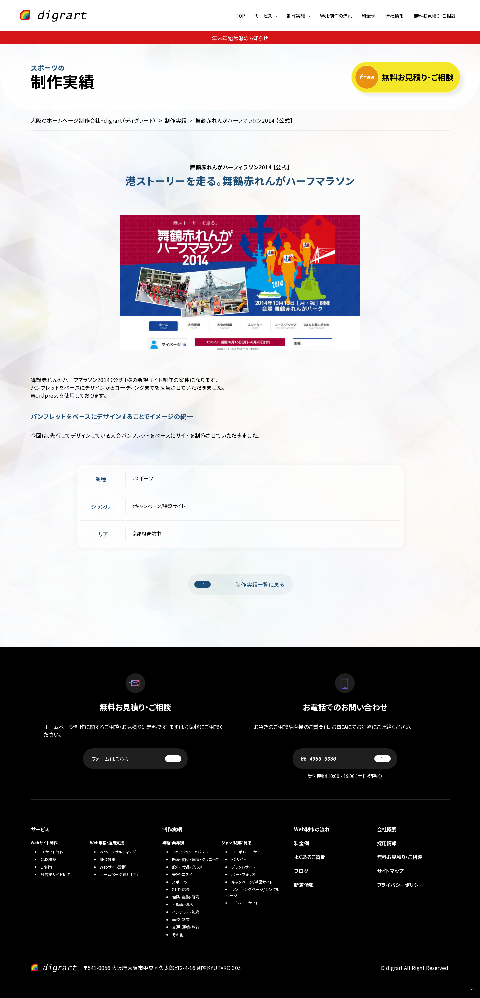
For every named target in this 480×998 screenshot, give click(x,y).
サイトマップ (390, 871)
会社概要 (387, 829)
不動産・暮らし (184, 904)
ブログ (301, 871)
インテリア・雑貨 (186, 912)
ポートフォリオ (243, 874)
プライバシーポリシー (400, 884)
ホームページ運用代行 (119, 874)
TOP (240, 15)
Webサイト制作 (44, 842)
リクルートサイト (244, 902)
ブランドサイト (243, 866)
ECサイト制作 (52, 851)
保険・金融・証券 (186, 897)
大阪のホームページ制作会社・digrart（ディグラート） (93, 120)
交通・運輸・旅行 (186, 927)
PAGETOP (470, 988)
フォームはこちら (136, 759)
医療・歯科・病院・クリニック (195, 859)
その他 (178, 934)
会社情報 (394, 15)
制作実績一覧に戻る (239, 584)
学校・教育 (181, 919)
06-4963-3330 (346, 758)
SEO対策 (107, 859)
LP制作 (47, 866)
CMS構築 (48, 859)
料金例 (369, 15)
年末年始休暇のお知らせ (240, 38)
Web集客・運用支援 (107, 842)
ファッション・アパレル (190, 851)
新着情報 (304, 884)
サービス (263, 15)
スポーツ (144, 478)
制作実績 (296, 15)
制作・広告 (181, 889)
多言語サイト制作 (55, 874)
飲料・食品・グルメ (187, 866)
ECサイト (238, 859)
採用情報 (387, 843)
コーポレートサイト (247, 851)
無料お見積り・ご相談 (434, 15)
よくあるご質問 (310, 856)
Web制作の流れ (336, 15)
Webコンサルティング (118, 851)
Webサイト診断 (113, 866)
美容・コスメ (182, 874)
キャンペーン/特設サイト (160, 506)
